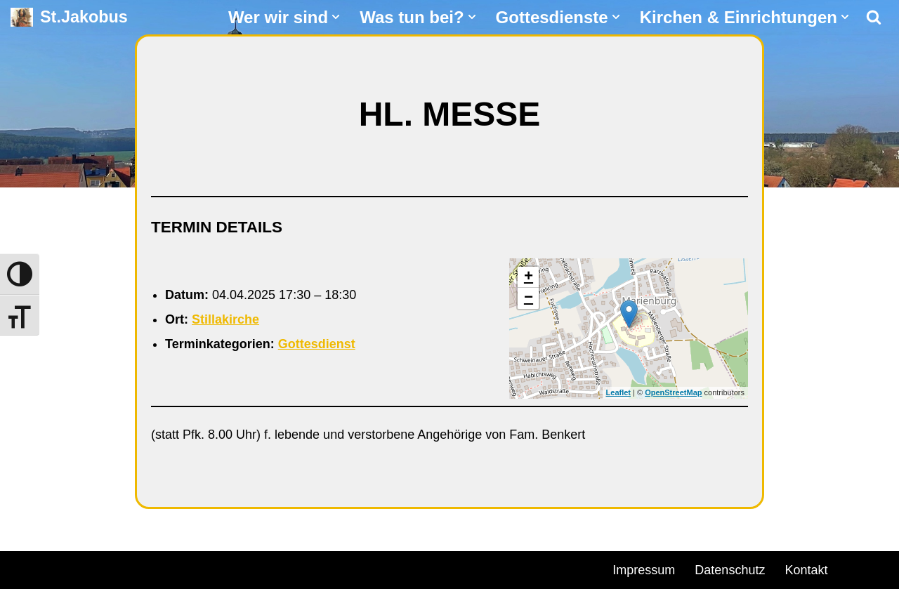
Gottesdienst (316, 344)
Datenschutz (730, 570)
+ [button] (528, 277)
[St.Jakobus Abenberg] (69, 17)
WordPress (170, 568)
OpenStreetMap (673, 392)
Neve (25, 568)
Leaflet (618, 392)
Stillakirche (225, 319)
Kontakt (806, 570)
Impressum (643, 570)
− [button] (528, 298)
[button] (336, 17)
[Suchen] (873, 17)
